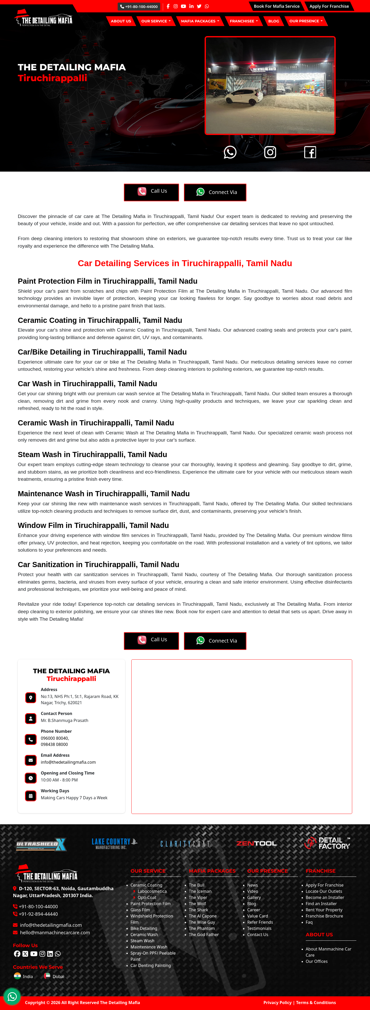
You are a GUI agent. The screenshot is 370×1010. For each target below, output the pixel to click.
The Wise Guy (202, 922)
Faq (309, 922)
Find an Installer (321, 903)
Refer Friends (260, 922)
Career (253, 910)
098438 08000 (54, 744)
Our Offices (317, 961)
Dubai (54, 976)
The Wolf (197, 903)
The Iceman (200, 891)
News (252, 885)
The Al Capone (203, 916)
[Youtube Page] (183, 6)
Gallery (254, 897)
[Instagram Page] (176, 6)
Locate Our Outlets (324, 891)
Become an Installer (325, 897)
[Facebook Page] (168, 6)
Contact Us (257, 934)
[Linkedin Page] (191, 6)
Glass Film (140, 910)
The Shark (198, 910)
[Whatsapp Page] (207, 6)
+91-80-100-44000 (139, 6)
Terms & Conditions (316, 1002)
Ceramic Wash (144, 934)
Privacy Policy (277, 1002)
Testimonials (259, 928)
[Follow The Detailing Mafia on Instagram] (42, 954)
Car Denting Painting (151, 965)
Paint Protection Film (151, 903)
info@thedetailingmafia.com (68, 762)
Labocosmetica (150, 891)
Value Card (257, 916)
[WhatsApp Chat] (12, 996)
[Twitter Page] (199, 6)
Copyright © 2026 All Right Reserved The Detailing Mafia (82, 1002)
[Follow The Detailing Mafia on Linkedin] (50, 954)
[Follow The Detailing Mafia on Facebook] (17, 954)
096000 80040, (55, 738)
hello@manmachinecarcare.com (54, 932)
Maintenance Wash (149, 947)
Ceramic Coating (147, 885)
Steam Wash (143, 941)
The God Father (204, 934)
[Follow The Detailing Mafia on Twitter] (25, 954)
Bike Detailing (144, 928)
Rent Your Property (324, 910)
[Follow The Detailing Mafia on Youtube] (33, 954)
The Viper (198, 897)
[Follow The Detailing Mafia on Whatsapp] (58, 954)
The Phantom (202, 928)
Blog (251, 903)
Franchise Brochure (324, 916)
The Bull (197, 885)
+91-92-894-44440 (38, 914)
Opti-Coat (144, 897)
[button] (156, 21)
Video (252, 891)
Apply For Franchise (325, 885)
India (23, 976)
